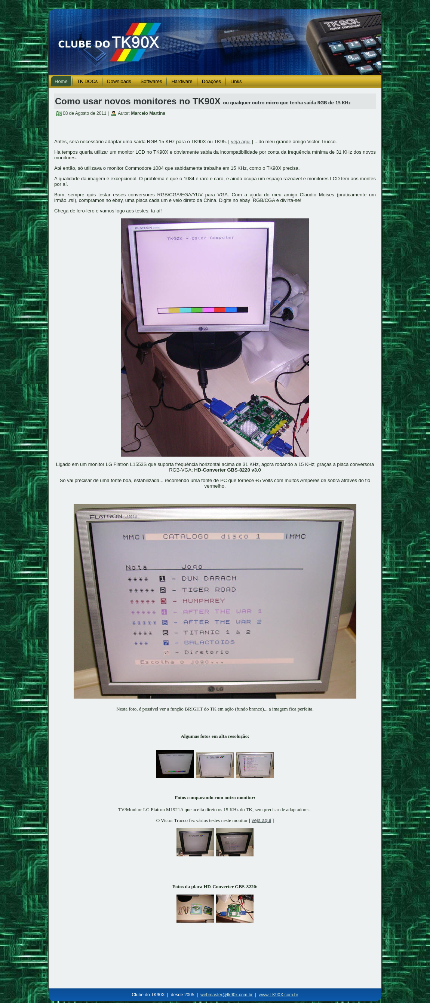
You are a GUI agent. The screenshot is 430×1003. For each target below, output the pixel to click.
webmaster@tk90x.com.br (226, 994)
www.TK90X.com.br (278, 994)
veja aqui (241, 141)
